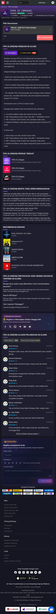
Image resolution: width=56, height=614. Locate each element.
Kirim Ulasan (45, 481)
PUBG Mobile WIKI (9, 513)
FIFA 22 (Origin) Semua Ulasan (28, 434)
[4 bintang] (16, 463)
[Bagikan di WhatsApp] (15, 327)
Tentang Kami (8, 525)
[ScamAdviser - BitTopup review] (12, 609)
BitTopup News (8, 516)
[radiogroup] (13, 348)
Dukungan (7, 528)
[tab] (10, 53)
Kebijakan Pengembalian (11, 540)
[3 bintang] (12, 463)
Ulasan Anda (8, 466)
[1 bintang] (5, 463)
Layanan (6, 555)
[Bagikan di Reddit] (30, 327)
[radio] (10, 348)
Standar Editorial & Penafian (12, 561)
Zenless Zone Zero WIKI (11, 510)
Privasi (6, 558)
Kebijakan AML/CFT (10, 546)
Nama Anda (7, 451)
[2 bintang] (9, 463)
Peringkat (7, 459)
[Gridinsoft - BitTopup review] (28, 609)
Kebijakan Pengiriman (10, 543)
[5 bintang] (20, 463)
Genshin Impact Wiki (10, 505)
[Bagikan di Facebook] (5, 327)
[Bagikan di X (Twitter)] (10, 327)
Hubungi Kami (8, 531)
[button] (28, 500)
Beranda (4, 7)
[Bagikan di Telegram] (20, 327)
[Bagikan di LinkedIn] (25, 327)
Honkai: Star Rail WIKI (10, 507)
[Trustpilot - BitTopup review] (44, 609)
